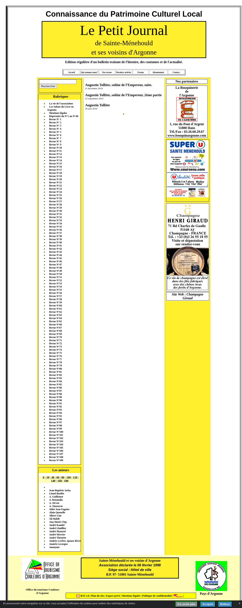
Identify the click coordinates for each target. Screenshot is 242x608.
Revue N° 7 (55, 138)
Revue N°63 (55, 315)
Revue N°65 (55, 321)
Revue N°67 (55, 327)
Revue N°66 (55, 324)
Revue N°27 (55, 201)
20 (47, 477)
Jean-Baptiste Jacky (60, 490)
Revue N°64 (55, 318)
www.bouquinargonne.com (187, 135)
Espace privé (112, 595)
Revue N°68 (55, 330)
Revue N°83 (55, 378)
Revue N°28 (55, 204)
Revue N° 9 (55, 144)
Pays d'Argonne (211, 593)
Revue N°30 (55, 210)
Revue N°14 (55, 160)
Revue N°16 (55, 166)
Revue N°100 (56, 431)
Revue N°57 (55, 296)
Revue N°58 (55, 299)
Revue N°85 (55, 384)
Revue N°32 (55, 217)
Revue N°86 (55, 387)
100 (68, 477)
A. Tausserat (55, 506)
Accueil (71, 72)
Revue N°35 (55, 226)
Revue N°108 (56, 457)
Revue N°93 (55, 409)
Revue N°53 (55, 283)
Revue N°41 (55, 245)
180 (66, 481)
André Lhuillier (57, 528)
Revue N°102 (56, 438)
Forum (140, 72)
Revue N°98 (55, 425)
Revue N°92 (55, 406)
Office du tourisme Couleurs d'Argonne (42, 591)
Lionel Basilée (56, 493)
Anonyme (54, 547)
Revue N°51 (55, 277)
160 (59, 481)
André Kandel (56, 525)
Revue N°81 (55, 371)
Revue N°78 (55, 362)
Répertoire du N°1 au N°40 (63, 116)
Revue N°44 (55, 255)
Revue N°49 (55, 270)
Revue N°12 (55, 154)
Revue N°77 (55, 359)
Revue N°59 (55, 302)
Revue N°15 (55, 163)
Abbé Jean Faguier (59, 509)
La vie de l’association (61, 103)
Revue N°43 (55, 251)
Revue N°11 (55, 150)
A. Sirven (54, 503)
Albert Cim (55, 515)
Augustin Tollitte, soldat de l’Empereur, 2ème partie (123, 95)
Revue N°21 (55, 182)
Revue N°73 (55, 346)
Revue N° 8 (55, 141)
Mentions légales (58, 113)
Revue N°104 (56, 444)
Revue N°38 (55, 236)
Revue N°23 (55, 188)
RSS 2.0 (83, 595)
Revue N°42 (55, 248)
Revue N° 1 (55, 119)
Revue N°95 (55, 416)
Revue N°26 (55, 198)
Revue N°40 (55, 242)
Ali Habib (54, 518)
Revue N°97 (55, 422)
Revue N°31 (55, 214)
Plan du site (98, 595)
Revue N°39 (55, 239)
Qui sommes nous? (89, 72)
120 (75, 477)
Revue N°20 (55, 179)
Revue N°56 (55, 292)
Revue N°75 (55, 352)
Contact (176, 72)
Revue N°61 (55, 308)
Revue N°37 (55, 232)
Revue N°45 (55, 258)
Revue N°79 (55, 365)
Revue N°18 (55, 173)
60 (57, 477)
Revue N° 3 (55, 125)
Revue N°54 (55, 286)
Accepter (208, 604)
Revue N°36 (55, 229)
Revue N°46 (55, 261)
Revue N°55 (55, 289)
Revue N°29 (55, 207)
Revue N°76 (55, 356)
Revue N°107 (56, 453)
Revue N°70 (55, 337)
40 (52, 477)
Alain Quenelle (57, 512)
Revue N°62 (55, 311)
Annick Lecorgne (58, 544)
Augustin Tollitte (97, 105)
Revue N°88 (55, 393)
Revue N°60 (55, 305)
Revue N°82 (55, 375)
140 (53, 481)
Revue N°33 (55, 220)
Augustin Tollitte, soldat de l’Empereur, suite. (118, 85)
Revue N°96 (55, 419)
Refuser (225, 604)
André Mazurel (57, 531)
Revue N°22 (55, 185)
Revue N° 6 (55, 135)
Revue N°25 (55, 195)
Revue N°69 (55, 334)
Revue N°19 (55, 176)
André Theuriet (57, 537)
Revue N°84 (55, 381)
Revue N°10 (55, 147)
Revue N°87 (55, 390)
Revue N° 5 (55, 131)
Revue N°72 (55, 343)
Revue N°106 (56, 450)
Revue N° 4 (55, 128)
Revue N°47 (55, 264)
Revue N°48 (55, 267)
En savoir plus (186, 604)
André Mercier (57, 534)
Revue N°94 (55, 412)
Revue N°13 (55, 157)
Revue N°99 (55, 428)
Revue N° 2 (55, 122)
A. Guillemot (56, 496)
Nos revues (107, 72)
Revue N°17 (55, 169)
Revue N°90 (55, 400)
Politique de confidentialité (156, 595)
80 (62, 477)
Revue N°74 (55, 349)
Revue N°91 (55, 403)
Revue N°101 (56, 435)
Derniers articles (123, 72)
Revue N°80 (55, 368)
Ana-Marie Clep (58, 521)
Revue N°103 (56, 441)
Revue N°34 (55, 223)
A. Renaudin (56, 499)
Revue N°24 (55, 191)
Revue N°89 (55, 397)
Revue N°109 (56, 460)
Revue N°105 (56, 447)
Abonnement (158, 72)
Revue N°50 (55, 274)
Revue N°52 (55, 280)
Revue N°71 (55, 340)
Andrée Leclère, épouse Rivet (65, 540)
